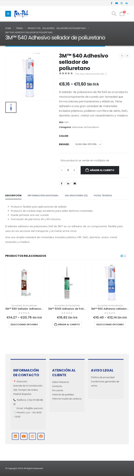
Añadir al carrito (102, 170)
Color (63, 136)
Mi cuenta (57, 390)
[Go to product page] (24, 282)
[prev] (122, 55)
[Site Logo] (21, 13)
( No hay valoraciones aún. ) (91, 73)
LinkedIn (68, 183)
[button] (8, 14)
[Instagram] (121, 3)
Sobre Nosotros (60, 382)
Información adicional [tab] (43, 195)
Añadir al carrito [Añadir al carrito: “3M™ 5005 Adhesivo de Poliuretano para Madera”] (69, 324)
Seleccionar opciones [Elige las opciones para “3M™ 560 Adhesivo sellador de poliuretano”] (110, 324)
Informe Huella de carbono (67, 398)
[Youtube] (116, 3)
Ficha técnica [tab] (103, 195)
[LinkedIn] (126, 3)
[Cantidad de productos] (68, 170)
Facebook (62, 183)
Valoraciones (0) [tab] (76, 195)
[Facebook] (111, 3)
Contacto (57, 386)
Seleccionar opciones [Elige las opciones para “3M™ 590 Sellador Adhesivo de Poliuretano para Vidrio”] (24, 324)
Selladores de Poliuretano (85, 127)
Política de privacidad (102, 377)
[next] (127, 55)
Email (74, 183)
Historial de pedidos (63, 394)
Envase (64, 144)
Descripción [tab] (13, 195)
